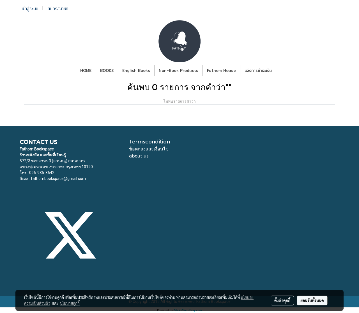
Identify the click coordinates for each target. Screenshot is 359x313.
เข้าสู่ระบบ (30, 8)
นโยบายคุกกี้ (70, 303)
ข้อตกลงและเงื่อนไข (149, 148)
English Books (136, 70)
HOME (85, 70)
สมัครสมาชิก (58, 8)
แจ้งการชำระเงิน (258, 70)
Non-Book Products (178, 70)
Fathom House (221, 70)
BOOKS (107, 70)
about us (139, 155)
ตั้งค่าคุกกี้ (282, 300)
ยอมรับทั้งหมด (312, 300)
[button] (281, 70)
